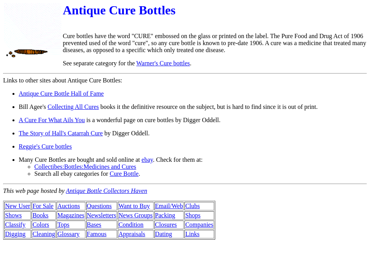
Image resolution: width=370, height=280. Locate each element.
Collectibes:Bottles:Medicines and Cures (85, 166)
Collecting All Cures (73, 106)
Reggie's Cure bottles (45, 146)
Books (40, 215)
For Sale (42, 206)
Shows (13, 215)
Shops (192, 215)
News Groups (136, 215)
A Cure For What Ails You (52, 120)
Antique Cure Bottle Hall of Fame (61, 93)
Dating (163, 234)
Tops (63, 224)
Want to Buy (134, 206)
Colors (40, 224)
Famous (97, 234)
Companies (199, 224)
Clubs (192, 206)
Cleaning (43, 234)
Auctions (68, 206)
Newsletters (102, 215)
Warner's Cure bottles (163, 63)
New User (17, 206)
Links (192, 234)
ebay (147, 159)
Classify (15, 224)
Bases (94, 224)
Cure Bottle (124, 173)
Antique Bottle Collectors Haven (106, 190)
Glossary (68, 234)
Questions (99, 206)
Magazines (70, 215)
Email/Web (169, 206)
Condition (131, 224)
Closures (166, 224)
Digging (15, 234)
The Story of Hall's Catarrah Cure (61, 133)
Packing (165, 215)
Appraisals (132, 234)
